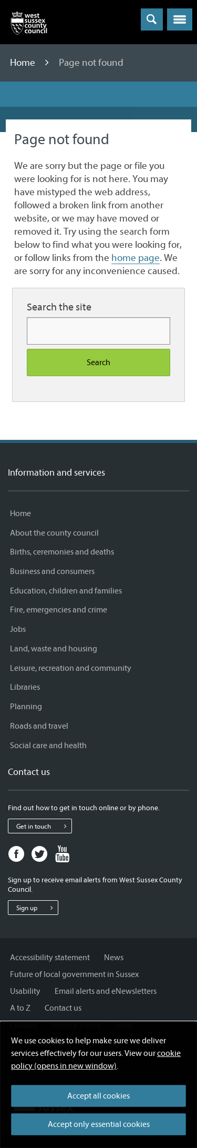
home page (135, 258)
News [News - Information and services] (113, 957)
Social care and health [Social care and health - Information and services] (48, 745)
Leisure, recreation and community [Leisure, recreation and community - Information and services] (70, 668)
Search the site (59, 307)
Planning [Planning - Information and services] (26, 706)
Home (23, 62)
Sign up (37, 907)
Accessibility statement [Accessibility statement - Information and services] (50, 957)
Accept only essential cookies (99, 1124)
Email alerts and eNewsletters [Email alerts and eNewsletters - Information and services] (106, 991)
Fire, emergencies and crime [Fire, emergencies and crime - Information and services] (58, 610)
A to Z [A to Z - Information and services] (20, 1008)
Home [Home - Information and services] (20, 513)
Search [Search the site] (98, 362)
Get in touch (43, 826)
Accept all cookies (98, 1096)
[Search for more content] (98, 330)
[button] (179, 19)
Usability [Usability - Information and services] (25, 991)
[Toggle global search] (152, 19)
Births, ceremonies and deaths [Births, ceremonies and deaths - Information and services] (62, 552)
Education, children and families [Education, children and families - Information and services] (66, 591)
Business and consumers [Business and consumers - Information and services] (52, 571)
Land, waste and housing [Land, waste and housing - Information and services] (53, 648)
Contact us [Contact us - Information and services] (63, 1008)
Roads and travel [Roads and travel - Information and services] (39, 726)
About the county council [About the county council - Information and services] (54, 533)
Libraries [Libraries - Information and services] (25, 687)
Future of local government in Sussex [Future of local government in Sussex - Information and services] (74, 974)
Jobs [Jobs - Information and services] (18, 629)
